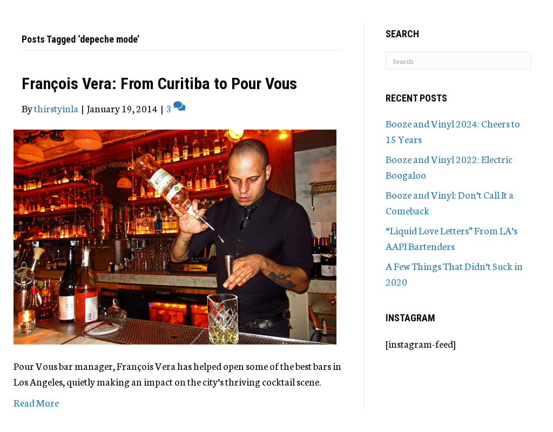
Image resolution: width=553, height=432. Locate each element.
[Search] (458, 60)
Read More (36, 402)
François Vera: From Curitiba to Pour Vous (159, 83)
